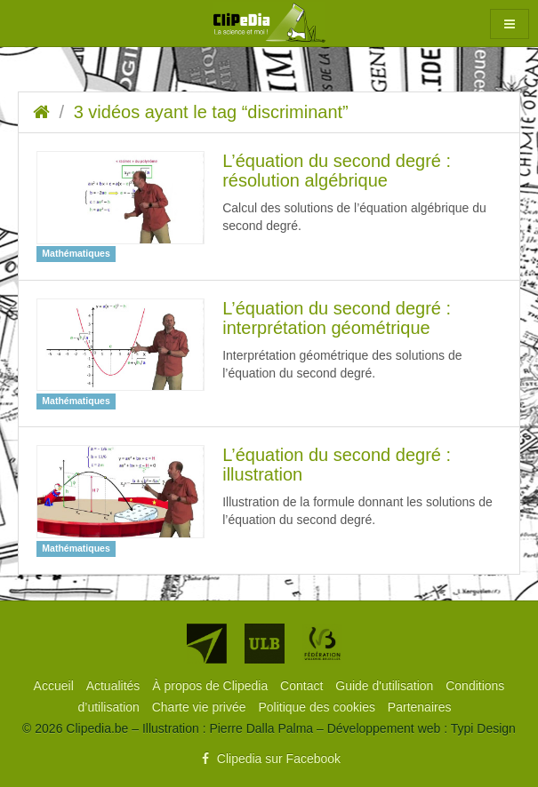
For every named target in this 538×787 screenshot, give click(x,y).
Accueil (55, 686)
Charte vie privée (201, 707)
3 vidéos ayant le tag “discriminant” (211, 112)
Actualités (115, 686)
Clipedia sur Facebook (269, 758)
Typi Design (483, 728)
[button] (509, 24)
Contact (303, 686)
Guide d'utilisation (386, 686)
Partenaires (420, 707)
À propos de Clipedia (211, 686)
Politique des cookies (318, 707)
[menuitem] (55, 686)
